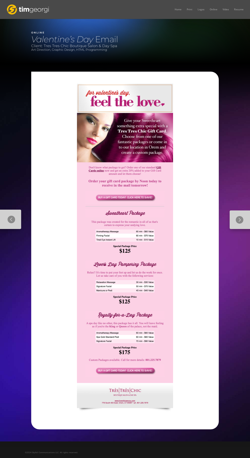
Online (213, 9)
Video (226, 9)
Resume (239, 9)
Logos (201, 9)
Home (178, 9)
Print (189, 9)
